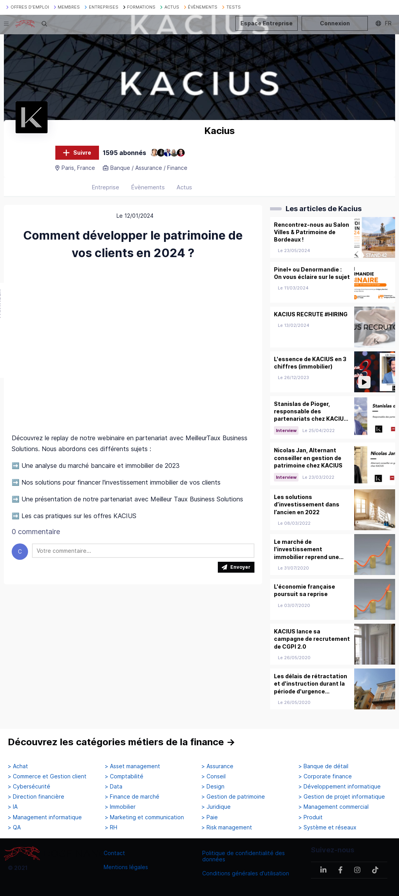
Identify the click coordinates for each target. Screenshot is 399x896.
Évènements (148, 187)
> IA (13, 807)
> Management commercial (333, 807)
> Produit (310, 817)
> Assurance (217, 766)
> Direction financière (36, 797)
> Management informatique (45, 817)
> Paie (209, 817)
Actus (184, 187)
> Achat (18, 766)
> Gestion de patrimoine (233, 797)
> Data (113, 786)
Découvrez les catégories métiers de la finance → (121, 742)
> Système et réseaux (327, 827)
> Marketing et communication (144, 817)
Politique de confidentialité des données (243, 856)
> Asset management (132, 766)
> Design (212, 786)
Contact (114, 853)
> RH (111, 827)
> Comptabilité (124, 776)
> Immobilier (120, 807)
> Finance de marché (132, 797)
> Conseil (213, 776)
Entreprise (105, 187)
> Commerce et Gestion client (47, 776)
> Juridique (216, 807)
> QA (14, 827)
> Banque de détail (323, 766)
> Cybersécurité (29, 786)
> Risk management (226, 827)
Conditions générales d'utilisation (245, 873)
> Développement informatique (339, 786)
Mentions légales (126, 867)
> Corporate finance (325, 776)
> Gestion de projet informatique (341, 797)
